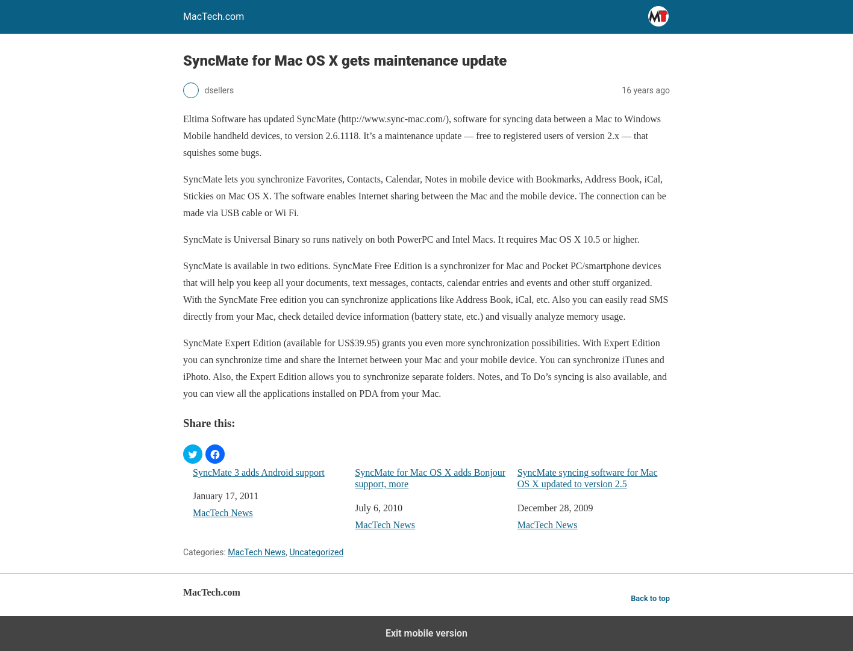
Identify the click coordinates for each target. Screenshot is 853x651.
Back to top (650, 598)
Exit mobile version (426, 633)
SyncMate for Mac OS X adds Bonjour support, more (430, 478)
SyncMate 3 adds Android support (259, 472)
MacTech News (223, 513)
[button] (192, 454)
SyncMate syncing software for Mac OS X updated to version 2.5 (587, 478)
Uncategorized (316, 552)
